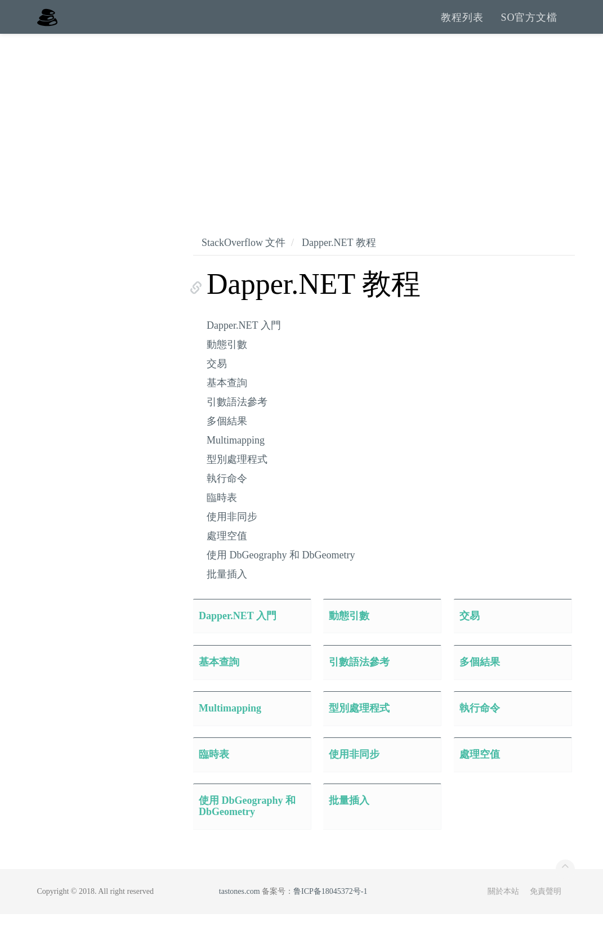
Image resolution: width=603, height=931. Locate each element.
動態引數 (227, 361)
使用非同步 (232, 533)
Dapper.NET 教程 (339, 259)
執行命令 (227, 495)
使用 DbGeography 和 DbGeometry (281, 572)
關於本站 (503, 908)
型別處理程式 (237, 476)
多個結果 (227, 438)
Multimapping (236, 457)
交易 (217, 380)
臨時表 (222, 514)
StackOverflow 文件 (243, 259)
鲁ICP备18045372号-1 (330, 908)
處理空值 (227, 552)
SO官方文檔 (529, 25)
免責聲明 (545, 908)
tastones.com (239, 908)
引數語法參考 (237, 418)
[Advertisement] (301, 135)
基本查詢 (227, 399)
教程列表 (462, 25)
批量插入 (227, 591)
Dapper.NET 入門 (244, 342)
